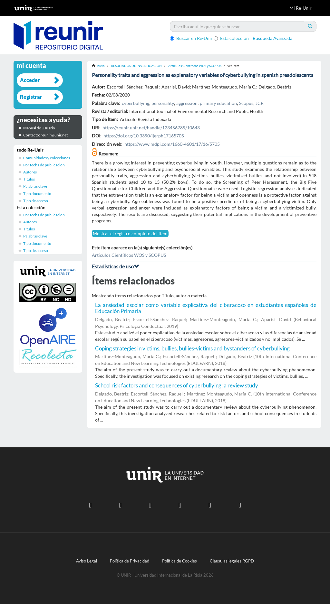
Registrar (31, 97)
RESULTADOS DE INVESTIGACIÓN (136, 66)
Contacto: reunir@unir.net (45, 135)
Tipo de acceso (35, 200)
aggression (187, 103)
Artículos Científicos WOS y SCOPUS (194, 66)
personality (162, 103)
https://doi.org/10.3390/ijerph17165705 (143, 135)
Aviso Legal (86, 561)
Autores (30, 172)
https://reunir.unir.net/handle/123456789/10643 (151, 127)
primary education (218, 103)
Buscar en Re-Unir (191, 38)
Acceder (30, 80)
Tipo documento (37, 193)
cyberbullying (135, 103)
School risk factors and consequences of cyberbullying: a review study (176, 385)
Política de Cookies (179, 561)
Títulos (29, 179)
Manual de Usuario (39, 127)
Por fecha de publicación (44, 165)
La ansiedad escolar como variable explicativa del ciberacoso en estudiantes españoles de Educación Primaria (206, 308)
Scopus (246, 103)
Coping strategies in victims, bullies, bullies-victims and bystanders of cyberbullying (192, 348)
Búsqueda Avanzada (272, 38)
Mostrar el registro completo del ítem (130, 233)
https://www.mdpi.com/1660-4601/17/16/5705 (172, 144)
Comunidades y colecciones (46, 157)
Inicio (100, 66)
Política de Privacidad (129, 561)
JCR (260, 103)
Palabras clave (35, 186)
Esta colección (231, 38)
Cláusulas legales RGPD (232, 561)
